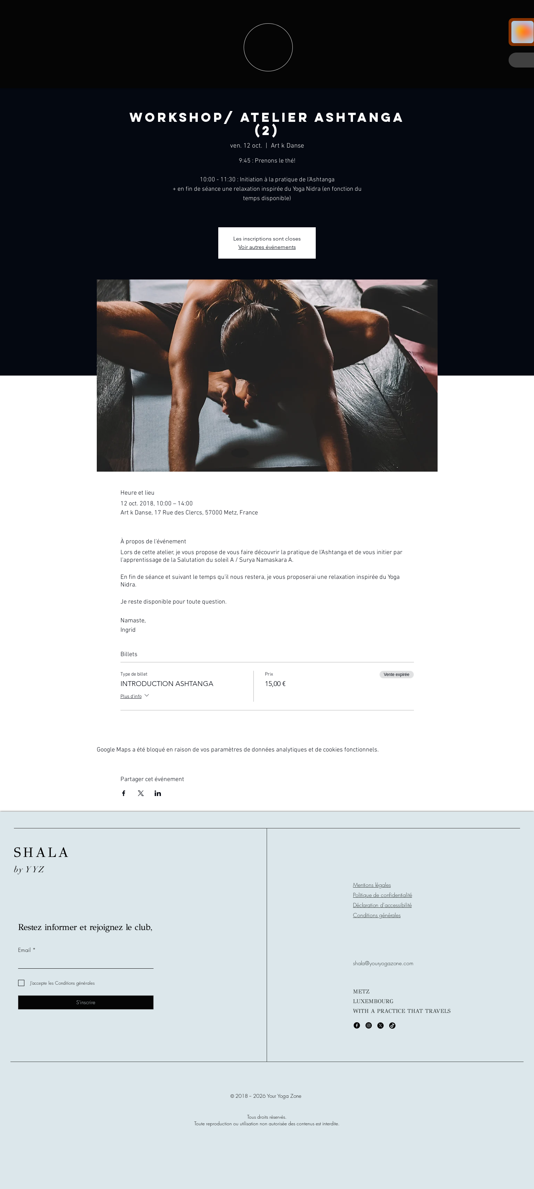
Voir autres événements (267, 247)
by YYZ (29, 869)
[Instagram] (368, 1025)
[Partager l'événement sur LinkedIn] (158, 793)
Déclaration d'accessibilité (382, 905)
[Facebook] (357, 1025)
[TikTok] (392, 1025)
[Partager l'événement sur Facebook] (123, 793)
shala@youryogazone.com (383, 963)
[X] (380, 1025)
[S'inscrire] (86, 1002)
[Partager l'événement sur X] (141, 793)
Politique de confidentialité (382, 895)
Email (24, 950)
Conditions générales (377, 915)
